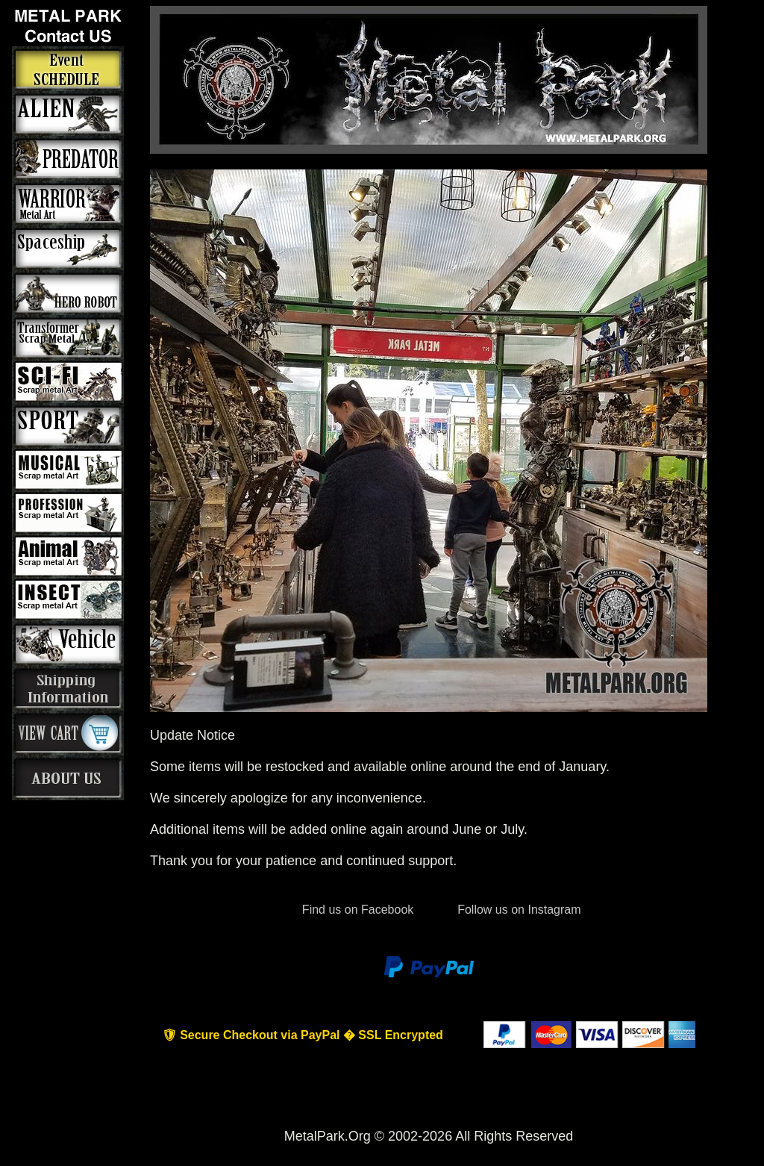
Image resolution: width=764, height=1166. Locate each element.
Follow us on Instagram (517, 909)
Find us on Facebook (357, 909)
